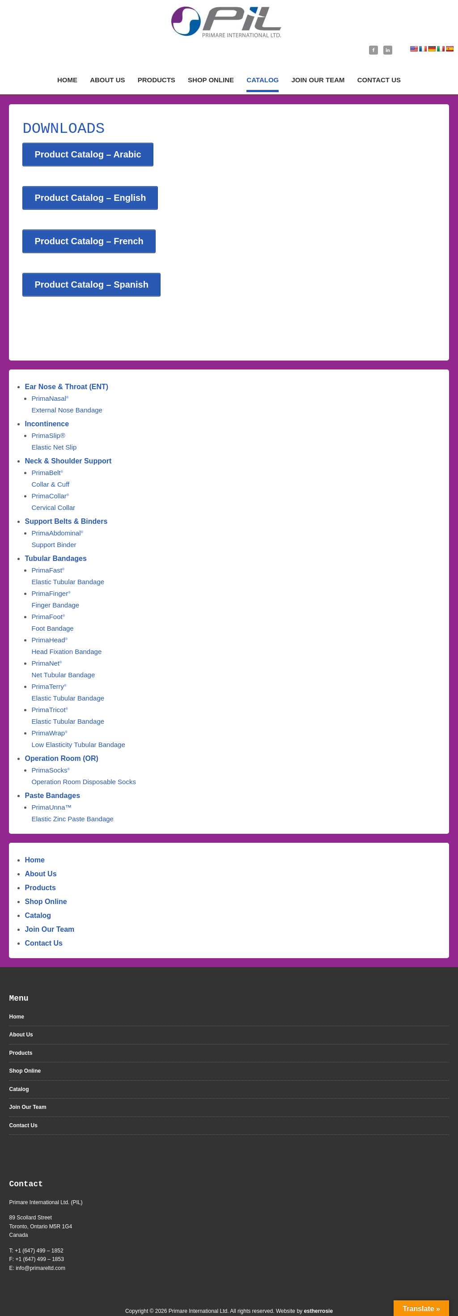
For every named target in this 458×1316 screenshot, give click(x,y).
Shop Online (46, 886)
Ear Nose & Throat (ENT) (66, 371)
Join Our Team (49, 913)
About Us (40, 858)
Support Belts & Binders (66, 505)
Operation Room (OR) (61, 743)
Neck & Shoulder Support (68, 445)
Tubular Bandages (55, 543)
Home (34, 844)
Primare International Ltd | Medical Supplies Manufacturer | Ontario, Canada (229, 21)
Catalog (38, 900)
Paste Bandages (52, 780)
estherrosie (318, 1295)
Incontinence (47, 408)
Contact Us (43, 927)
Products (40, 872)
